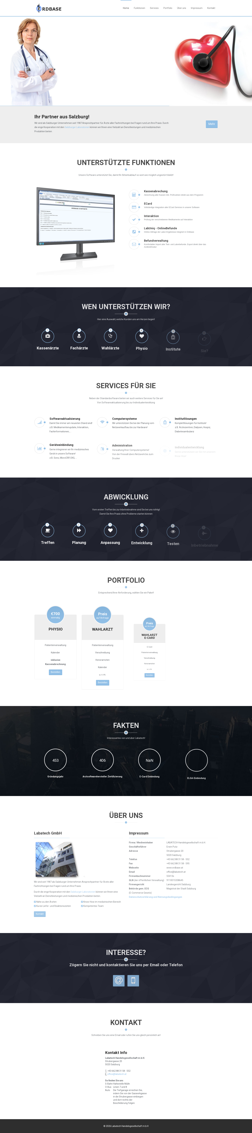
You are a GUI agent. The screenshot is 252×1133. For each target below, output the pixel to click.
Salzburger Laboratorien (77, 127)
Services (154, 8)
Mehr (211, 124)
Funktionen (139, 8)
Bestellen (55, 654)
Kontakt (211, 8)
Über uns (181, 8)
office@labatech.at (116, 1074)
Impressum (197, 8)
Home (126, 8)
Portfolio (167, 8)
